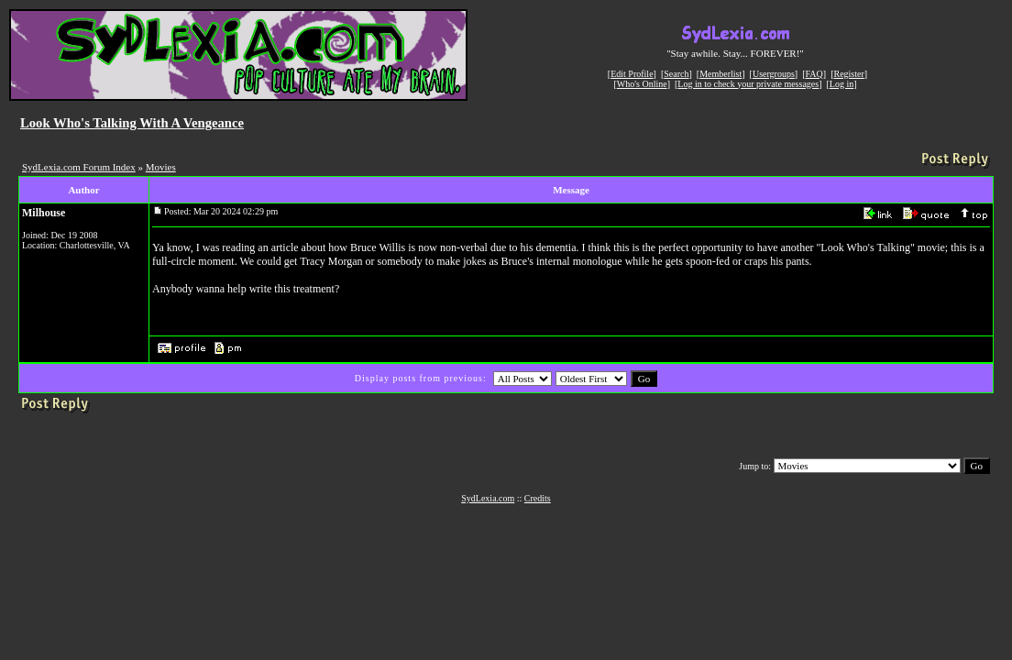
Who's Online (642, 84)
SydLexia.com (487, 498)
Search (676, 74)
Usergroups (774, 74)
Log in (841, 84)
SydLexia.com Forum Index (79, 166)
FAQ (814, 74)
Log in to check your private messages (748, 84)
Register (848, 74)
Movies (161, 166)
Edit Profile (631, 74)
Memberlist (720, 74)
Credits (537, 498)
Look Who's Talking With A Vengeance (132, 123)
